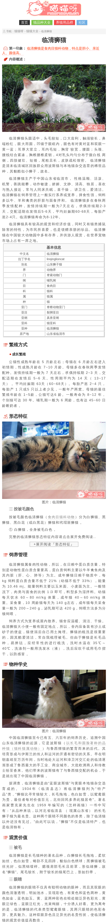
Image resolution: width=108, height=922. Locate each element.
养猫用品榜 (64, 22)
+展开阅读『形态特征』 (54, 544)
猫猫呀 (19, 31)
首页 (24, 22)
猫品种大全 (42, 22)
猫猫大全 (32, 31)
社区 (82, 22)
